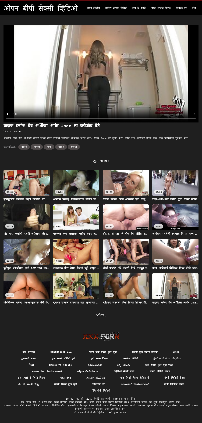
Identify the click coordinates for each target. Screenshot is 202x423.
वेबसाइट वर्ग (181, 7)
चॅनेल (194, 7)
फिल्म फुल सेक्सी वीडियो (145, 352)
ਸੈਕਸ (31, 365)
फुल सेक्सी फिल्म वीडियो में (134, 377)
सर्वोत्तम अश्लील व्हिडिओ (116, 7)
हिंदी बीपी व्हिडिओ (101, 390)
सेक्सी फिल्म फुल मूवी (65, 384)
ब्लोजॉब (37, 147)
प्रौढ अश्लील (29, 352)
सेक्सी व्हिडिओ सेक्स (174, 377)
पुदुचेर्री (24, 147)
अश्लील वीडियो (130, 358)
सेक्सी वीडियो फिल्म (160, 371)
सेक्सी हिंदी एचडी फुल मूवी (103, 352)
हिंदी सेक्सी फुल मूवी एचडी (159, 365)
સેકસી (176, 352)
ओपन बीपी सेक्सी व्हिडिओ (92, 412)
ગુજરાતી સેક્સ (28, 358)
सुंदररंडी (74, 147)
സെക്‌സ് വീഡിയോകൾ (135, 384)
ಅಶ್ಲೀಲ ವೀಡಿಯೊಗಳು (88, 371)
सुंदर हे (61, 147)
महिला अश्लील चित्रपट (161, 7)
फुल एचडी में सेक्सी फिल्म (31, 377)
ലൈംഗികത (95, 365)
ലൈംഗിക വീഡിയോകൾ (47, 371)
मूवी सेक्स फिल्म (99, 358)
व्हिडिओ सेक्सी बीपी (124, 371)
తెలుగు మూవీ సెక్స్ (28, 384)
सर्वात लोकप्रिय (93, 7)
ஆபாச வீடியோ (95, 377)
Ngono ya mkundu (60, 365)
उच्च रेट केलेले (139, 7)
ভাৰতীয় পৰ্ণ (98, 384)
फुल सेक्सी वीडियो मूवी (63, 358)
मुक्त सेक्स (65, 377)
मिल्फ (49, 147)
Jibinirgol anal (61, 352)
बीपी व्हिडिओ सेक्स (173, 384)
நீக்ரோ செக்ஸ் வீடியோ (167, 358)
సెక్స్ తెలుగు (123, 365)
